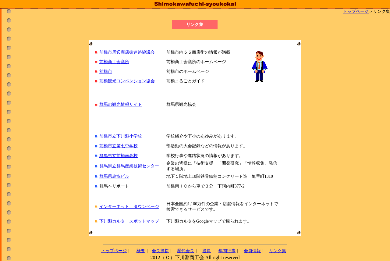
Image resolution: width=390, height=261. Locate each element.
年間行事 (227, 250)
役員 (206, 250)
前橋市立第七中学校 (118, 146)
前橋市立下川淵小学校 (120, 136)
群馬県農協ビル (114, 176)
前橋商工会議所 (114, 61)
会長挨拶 (160, 250)
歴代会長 (185, 250)
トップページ (356, 11)
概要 (140, 250)
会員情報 (252, 250)
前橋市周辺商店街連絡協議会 (127, 52)
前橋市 (105, 71)
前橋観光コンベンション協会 (127, 81)
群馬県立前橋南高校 (118, 155)
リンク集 (277, 250)
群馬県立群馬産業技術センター (129, 166)
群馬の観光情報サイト (120, 104)
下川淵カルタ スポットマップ (129, 221)
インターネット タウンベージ (129, 206)
